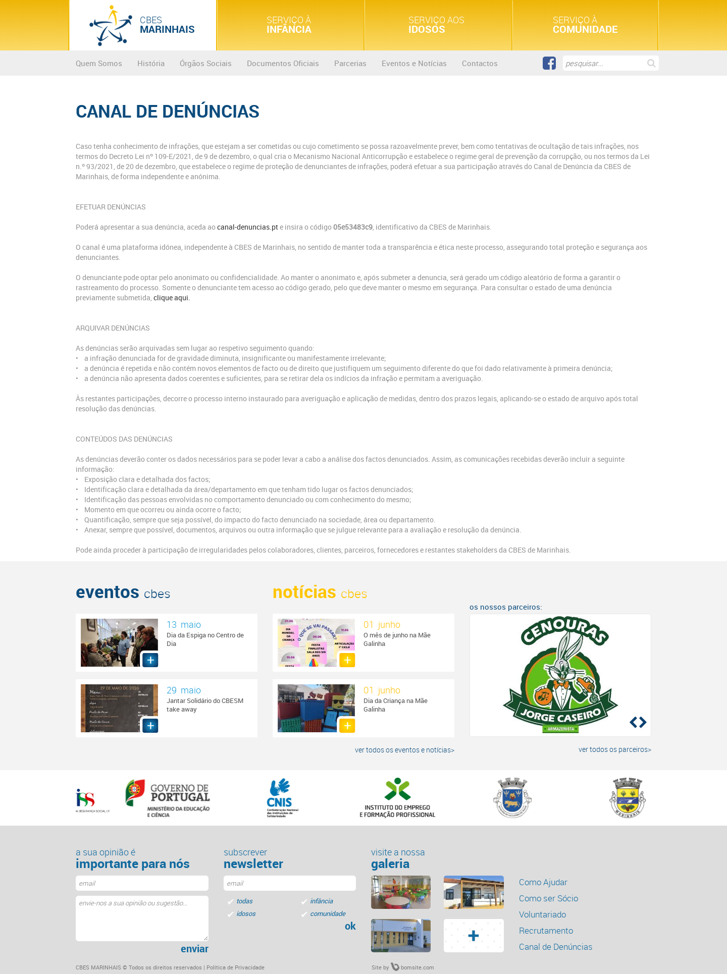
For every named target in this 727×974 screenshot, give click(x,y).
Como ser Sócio (548, 898)
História (151, 63)
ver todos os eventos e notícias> (404, 749)
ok (350, 926)
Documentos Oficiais (283, 63)
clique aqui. (171, 297)
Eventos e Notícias (414, 63)
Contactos (480, 63)
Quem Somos (99, 63)
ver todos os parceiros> (615, 749)
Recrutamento (546, 930)
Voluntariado (542, 914)
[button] (632, 722)
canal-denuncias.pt (247, 227)
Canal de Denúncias (556, 946)
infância (321, 900)
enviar (195, 949)
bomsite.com (412, 967)
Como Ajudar (543, 882)
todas (244, 900)
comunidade (327, 913)
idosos (245, 913)
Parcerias (350, 63)
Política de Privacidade (235, 967)
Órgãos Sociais (206, 63)
